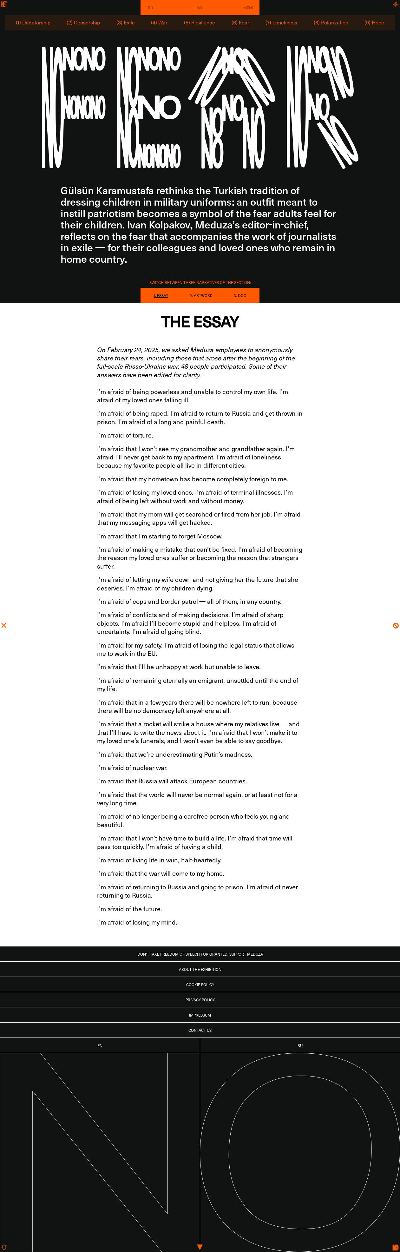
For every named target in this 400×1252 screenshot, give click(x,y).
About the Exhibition (200, 969)
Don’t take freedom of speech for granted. (200, 954)
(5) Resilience (199, 22)
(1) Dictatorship (33, 22)
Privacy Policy (200, 1000)
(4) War (159, 22)
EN (99, 1045)
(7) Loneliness (281, 22)
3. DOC (240, 295)
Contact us (200, 1030)
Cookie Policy (200, 984)
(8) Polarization (331, 22)
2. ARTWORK (201, 295)
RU (150, 7)
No (199, 7)
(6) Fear (240, 22)
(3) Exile (125, 22)
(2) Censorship (83, 22)
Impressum (200, 1015)
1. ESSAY (161, 295)
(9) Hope (374, 22)
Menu (248, 7)
